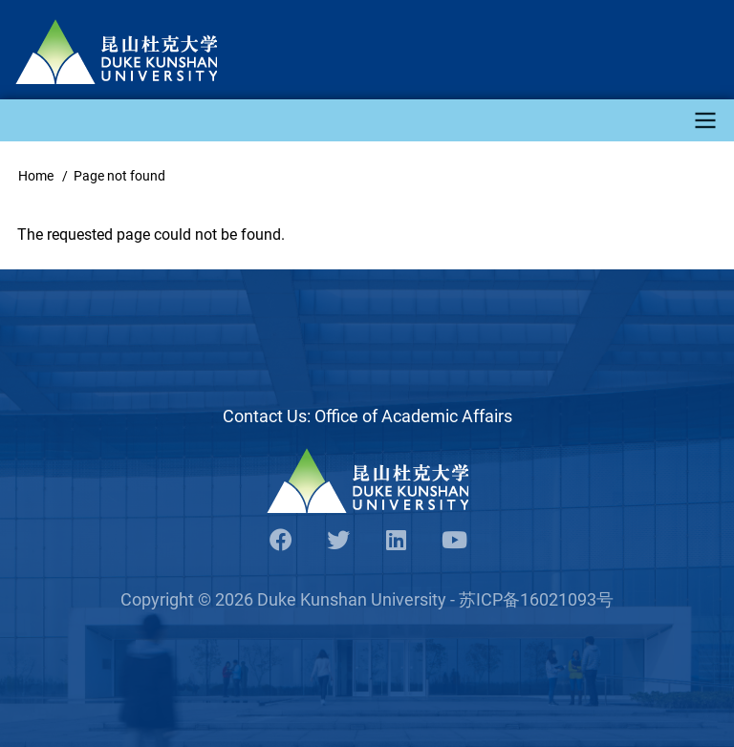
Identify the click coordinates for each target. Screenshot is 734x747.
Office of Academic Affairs (413, 416)
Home (36, 175)
